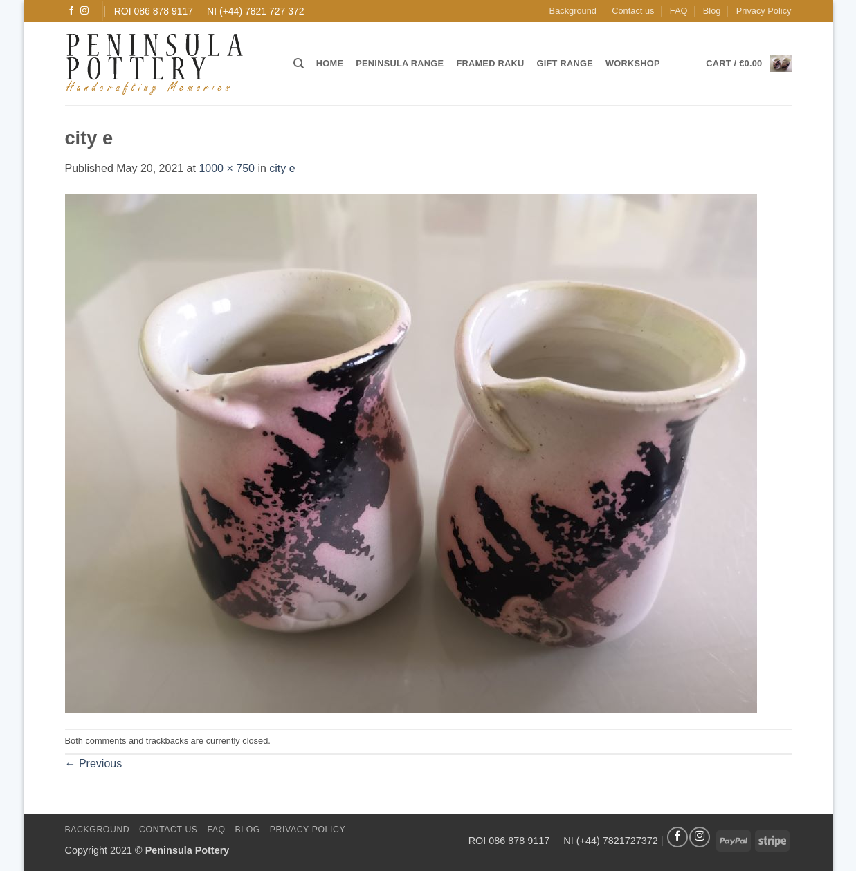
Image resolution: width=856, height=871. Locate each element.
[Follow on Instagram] (84, 11)
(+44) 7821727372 (617, 839)
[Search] (298, 63)
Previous (93, 763)
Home (329, 63)
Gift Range (564, 63)
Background (573, 11)
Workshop (632, 63)
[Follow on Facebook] (71, 11)
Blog (712, 11)
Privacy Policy (764, 11)
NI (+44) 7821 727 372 (255, 11)
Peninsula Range (400, 63)
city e (282, 168)
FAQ (679, 11)
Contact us (633, 11)
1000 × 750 (227, 168)
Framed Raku (490, 63)
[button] (748, 63)
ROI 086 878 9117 (153, 11)
